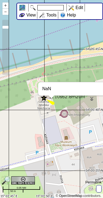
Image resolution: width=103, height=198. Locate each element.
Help (71, 15)
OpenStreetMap (70, 196)
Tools (51, 15)
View (31, 15)
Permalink (93, 182)
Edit (79, 7)
